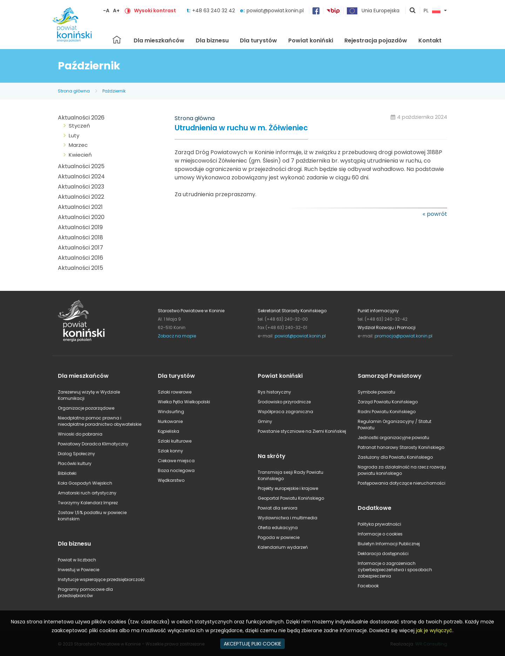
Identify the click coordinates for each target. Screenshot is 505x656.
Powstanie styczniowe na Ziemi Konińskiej (302, 431)
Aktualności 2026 (81, 118)
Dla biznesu (212, 40)
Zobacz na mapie (177, 336)
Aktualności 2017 (80, 248)
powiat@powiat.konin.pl (275, 10)
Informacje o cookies (380, 534)
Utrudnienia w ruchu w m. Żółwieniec (241, 128)
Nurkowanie (170, 421)
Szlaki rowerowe (174, 392)
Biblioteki (67, 473)
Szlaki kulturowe (174, 441)
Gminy (265, 421)
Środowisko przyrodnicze (284, 402)
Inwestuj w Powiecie (78, 570)
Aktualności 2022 (81, 197)
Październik (114, 91)
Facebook (368, 586)
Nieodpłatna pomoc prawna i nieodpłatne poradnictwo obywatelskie (99, 421)
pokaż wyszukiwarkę (412, 10)
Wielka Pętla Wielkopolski (184, 402)
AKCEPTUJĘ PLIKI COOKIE (252, 643)
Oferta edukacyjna (278, 528)
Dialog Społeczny (76, 454)
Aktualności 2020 (81, 217)
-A (106, 10)
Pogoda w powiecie (278, 537)
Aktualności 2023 (81, 187)
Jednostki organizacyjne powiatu (393, 437)
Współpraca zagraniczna (285, 412)
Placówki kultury (75, 463)
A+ (116, 10)
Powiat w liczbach (77, 560)
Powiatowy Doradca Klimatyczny (93, 444)
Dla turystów (258, 40)
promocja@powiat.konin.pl (403, 336)
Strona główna (117, 39)
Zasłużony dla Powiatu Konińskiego (395, 457)
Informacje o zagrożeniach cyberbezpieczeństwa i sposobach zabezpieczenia (395, 569)
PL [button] (432, 11)
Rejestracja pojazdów (375, 40)
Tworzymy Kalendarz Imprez (88, 503)
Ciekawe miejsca (176, 461)
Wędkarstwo (171, 480)
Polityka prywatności (379, 524)
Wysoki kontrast (155, 10)
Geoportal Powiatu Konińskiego (291, 498)
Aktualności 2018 (80, 237)
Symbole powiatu (376, 392)
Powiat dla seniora (277, 508)
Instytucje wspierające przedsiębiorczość (101, 579)
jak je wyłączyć (434, 630)
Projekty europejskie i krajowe (288, 488)
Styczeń (79, 125)
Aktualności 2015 (80, 268)
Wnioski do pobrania (80, 434)
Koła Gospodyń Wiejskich (85, 483)
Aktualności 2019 (80, 227)
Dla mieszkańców (159, 40)
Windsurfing (171, 412)
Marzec (78, 145)
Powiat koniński (310, 40)
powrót (437, 214)
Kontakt (430, 40)
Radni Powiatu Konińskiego (387, 412)
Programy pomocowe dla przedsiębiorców (85, 592)
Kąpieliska (168, 431)
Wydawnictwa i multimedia (287, 518)
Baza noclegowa (176, 470)
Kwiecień (80, 154)
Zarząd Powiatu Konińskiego (388, 402)
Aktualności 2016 (80, 258)
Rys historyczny (274, 392)
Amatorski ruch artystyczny (87, 493)
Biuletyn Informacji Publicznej (389, 544)
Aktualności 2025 (81, 166)
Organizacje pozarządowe (86, 408)
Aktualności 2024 (81, 176)
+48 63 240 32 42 (214, 10)
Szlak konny (170, 451)
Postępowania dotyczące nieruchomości (401, 483)
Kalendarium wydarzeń (283, 547)
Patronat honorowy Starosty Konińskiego (401, 447)
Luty (74, 135)
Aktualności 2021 (80, 207)
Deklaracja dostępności (383, 553)
